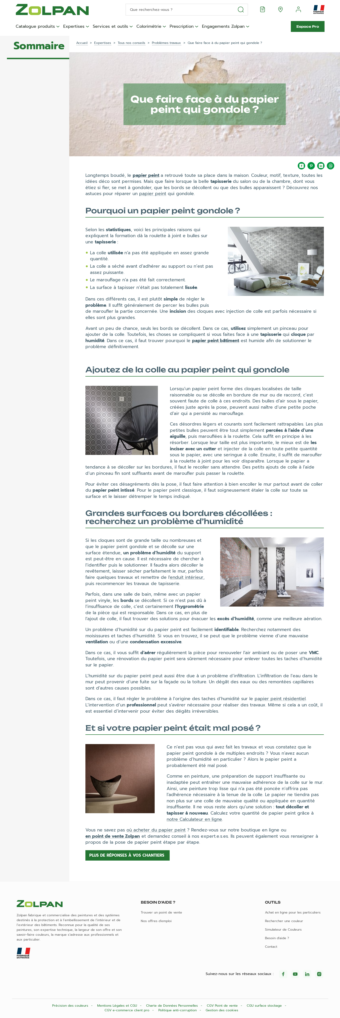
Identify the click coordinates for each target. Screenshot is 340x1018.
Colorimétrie (148, 26)
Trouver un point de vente (161, 912)
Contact (271, 946)
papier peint (146, 175)
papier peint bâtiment (215, 340)
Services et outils (110, 26)
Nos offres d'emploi (156, 921)
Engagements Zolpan (223, 26)
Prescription (182, 26)
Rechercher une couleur (284, 921)
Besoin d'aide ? (277, 938)
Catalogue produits (35, 26)
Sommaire (39, 45)
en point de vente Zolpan (112, 836)
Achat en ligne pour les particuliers (293, 912)
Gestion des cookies (222, 1010)
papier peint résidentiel (280, 698)
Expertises (73, 26)
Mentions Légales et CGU (117, 1005)
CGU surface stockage (265, 1005)
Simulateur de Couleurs (283, 929)
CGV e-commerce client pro (127, 1010)
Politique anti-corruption (178, 1010)
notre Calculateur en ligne (194, 819)
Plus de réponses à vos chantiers (127, 855)
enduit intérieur (186, 577)
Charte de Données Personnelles (172, 1005)
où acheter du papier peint (156, 830)
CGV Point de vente (223, 1005)
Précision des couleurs (70, 1005)
